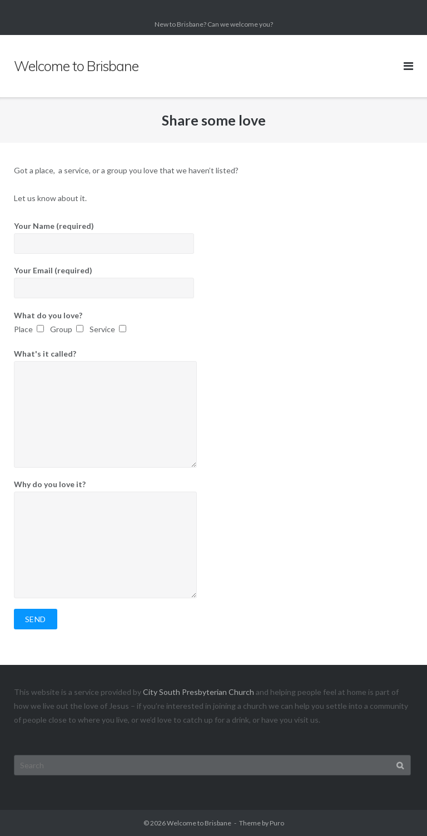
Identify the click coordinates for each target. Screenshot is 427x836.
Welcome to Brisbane (199, 823)
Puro (277, 823)
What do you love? (213, 324)
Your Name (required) (213, 237)
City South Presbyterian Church (198, 692)
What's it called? (213, 408)
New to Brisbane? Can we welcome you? (214, 24)
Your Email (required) (213, 282)
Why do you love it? (213, 538)
